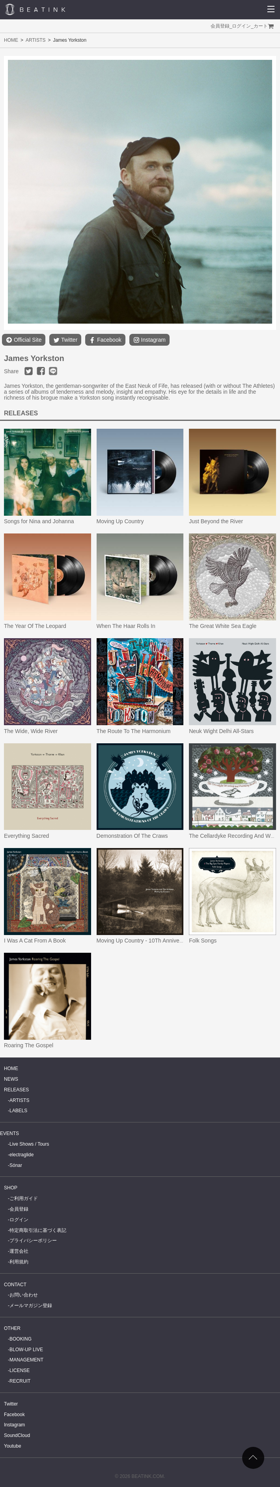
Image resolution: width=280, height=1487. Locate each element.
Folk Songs (203, 940)
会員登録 (220, 26)
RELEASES (16, 1090)
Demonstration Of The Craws (132, 836)
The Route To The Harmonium (134, 731)
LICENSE (19, 1370)
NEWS (11, 1079)
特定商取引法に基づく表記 (37, 1230)
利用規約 (18, 1262)
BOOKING (20, 1339)
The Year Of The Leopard (35, 626)
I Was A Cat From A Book (35, 940)
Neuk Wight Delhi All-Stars (221, 731)
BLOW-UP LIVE (26, 1349)
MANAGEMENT (26, 1360)
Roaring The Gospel (28, 1045)
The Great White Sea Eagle (222, 626)
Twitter (65, 340)
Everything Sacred (26, 836)
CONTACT (15, 1284)
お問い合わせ (23, 1295)
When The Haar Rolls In (126, 626)
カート (261, 26)
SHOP (10, 1188)
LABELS (18, 1110)
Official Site (23, 340)
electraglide (21, 1154)
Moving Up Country (120, 521)
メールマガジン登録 (30, 1305)
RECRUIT (19, 1381)
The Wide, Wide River (31, 731)
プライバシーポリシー (33, 1240)
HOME (11, 40)
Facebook (105, 340)
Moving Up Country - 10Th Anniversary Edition (153, 940)
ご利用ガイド (23, 1198)
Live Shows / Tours (29, 1144)
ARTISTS (35, 40)
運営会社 (18, 1251)
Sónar (15, 1165)
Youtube (12, 1446)
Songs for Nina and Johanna (39, 521)
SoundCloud (17, 1435)
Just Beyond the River (216, 521)
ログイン (241, 26)
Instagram (149, 340)
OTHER (12, 1328)
